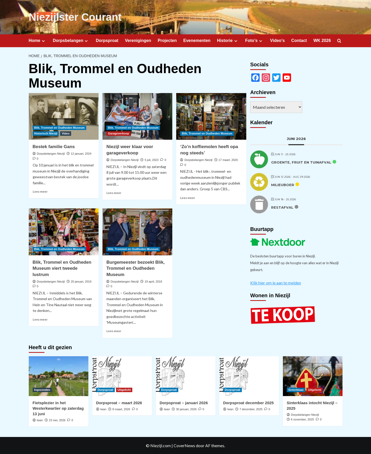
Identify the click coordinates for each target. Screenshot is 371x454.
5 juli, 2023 (151, 159)
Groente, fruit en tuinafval (301, 162)
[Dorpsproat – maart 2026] (122, 376)
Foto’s (254, 40)
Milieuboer (282, 184)
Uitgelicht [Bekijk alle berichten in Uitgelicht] (124, 389)
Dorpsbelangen (71, 40)
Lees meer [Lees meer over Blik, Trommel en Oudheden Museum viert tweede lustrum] (40, 319)
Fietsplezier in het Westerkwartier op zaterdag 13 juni (58, 408)
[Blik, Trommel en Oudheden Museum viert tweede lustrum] (64, 231)
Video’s (277, 40)
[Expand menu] (43, 40)
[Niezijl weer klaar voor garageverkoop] (137, 116)
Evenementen (196, 40)
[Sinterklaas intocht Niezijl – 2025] (313, 376)
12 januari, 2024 (81, 153)
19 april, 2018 (153, 281)
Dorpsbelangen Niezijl (51, 153)
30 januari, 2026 (186, 408)
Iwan (40, 419)
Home (37, 40)
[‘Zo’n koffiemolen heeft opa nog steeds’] (211, 116)
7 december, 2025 (250, 408)
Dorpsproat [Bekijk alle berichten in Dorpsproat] (105, 389)
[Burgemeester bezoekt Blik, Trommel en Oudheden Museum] (137, 231)
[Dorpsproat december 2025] (249, 376)
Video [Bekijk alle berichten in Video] (66, 133)
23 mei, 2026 (57, 419)
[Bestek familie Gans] (64, 116)
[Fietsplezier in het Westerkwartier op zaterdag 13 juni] (58, 376)
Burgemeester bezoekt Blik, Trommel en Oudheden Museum (135, 268)
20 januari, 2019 (81, 281)
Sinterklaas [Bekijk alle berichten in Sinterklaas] (296, 389)
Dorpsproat (107, 40)
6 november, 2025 (302, 419)
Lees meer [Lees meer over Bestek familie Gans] (40, 191)
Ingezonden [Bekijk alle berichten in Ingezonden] (42, 389)
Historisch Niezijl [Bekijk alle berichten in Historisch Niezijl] (46, 133)
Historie (228, 40)
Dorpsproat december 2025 (248, 402)
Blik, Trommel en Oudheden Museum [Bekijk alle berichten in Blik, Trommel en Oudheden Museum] (59, 127)
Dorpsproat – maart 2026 (119, 402)
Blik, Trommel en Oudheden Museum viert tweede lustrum (62, 268)
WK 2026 (322, 40)
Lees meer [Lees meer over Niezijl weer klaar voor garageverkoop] (113, 192)
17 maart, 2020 (228, 159)
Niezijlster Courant (75, 17)
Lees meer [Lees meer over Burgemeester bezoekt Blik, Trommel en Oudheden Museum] (113, 331)
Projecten (167, 40)
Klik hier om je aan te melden (275, 282)
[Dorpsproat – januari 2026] (185, 376)
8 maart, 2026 (121, 408)
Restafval (282, 207)
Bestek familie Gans (54, 146)
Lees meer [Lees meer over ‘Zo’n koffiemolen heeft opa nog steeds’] (187, 197)
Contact (299, 40)
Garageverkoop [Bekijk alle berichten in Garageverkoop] (118, 133)
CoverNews (184, 445)
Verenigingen (138, 40)
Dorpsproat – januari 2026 (184, 402)
